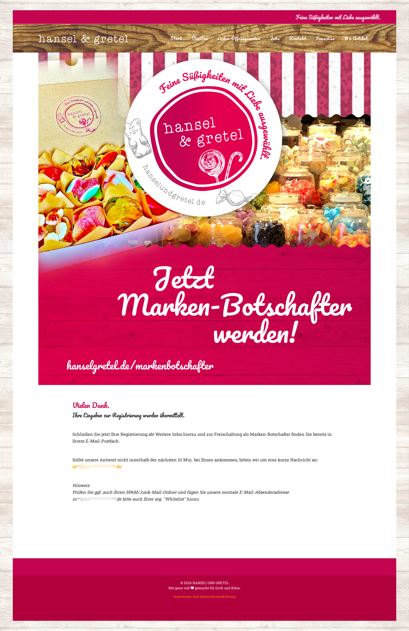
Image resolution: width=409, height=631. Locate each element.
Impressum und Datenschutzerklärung (204, 596)
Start (176, 38)
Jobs (274, 38)
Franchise (325, 38)
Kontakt (297, 38)
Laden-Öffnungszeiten (239, 38)
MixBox (199, 38)
